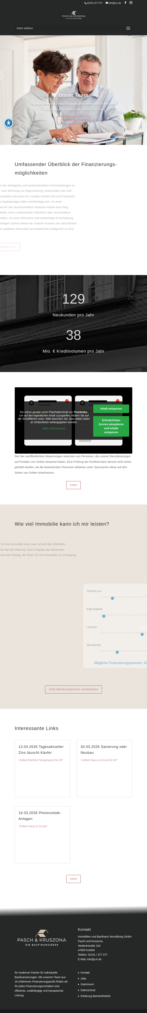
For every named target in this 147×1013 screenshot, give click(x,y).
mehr (73, 485)
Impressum (87, 984)
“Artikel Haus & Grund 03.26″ (99, 760)
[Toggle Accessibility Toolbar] (8, 113)
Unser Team (74, 95)
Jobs (83, 978)
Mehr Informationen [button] (53, 428)
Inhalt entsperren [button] (111, 408)
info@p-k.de (94, 959)
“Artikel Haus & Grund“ (33, 826)
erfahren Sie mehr (73, 120)
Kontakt (85, 972)
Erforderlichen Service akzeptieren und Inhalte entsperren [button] (111, 426)
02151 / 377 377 (97, 954)
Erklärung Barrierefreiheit (95, 996)
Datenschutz (88, 990)
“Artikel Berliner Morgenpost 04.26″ (41, 760)
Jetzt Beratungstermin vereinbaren (73, 689)
